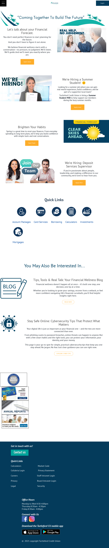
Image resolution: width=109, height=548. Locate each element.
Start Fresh (31, 143)
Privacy (14, 480)
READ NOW (68, 302)
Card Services (41, 221)
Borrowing (56, 221)
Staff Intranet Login (46, 475)
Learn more (27, 62)
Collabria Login (18, 470)
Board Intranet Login (46, 480)
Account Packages (21, 221)
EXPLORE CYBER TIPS (64, 354)
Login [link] (102, 3)
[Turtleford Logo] (54, 3)
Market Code (43, 466)
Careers (14, 475)
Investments (86, 221)
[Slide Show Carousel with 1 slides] (54, 400)
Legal (13, 486)
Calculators (71, 221)
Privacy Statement (46, 470)
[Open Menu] (3, 3)
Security (41, 486)
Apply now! (77, 107)
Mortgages (18, 242)
